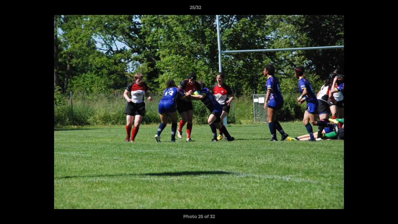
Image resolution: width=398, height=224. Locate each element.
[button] (372, 9)
